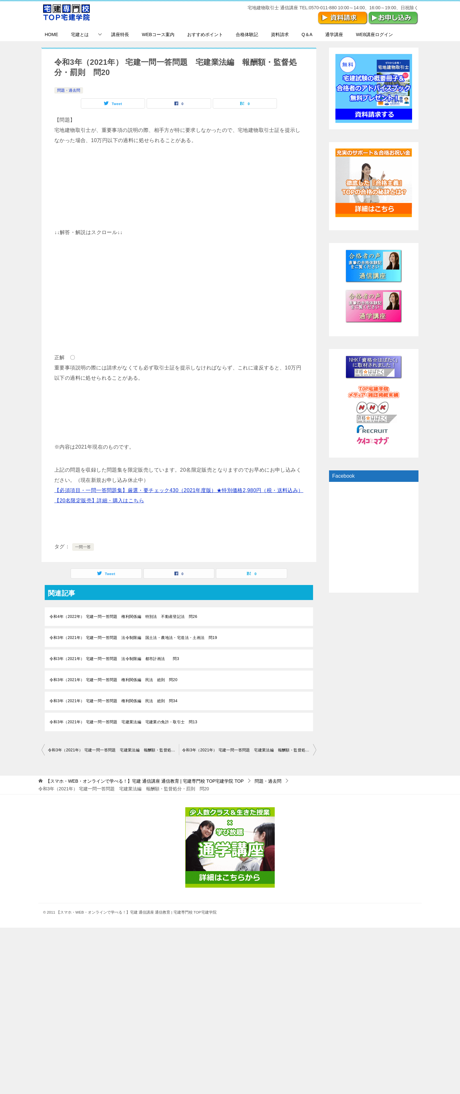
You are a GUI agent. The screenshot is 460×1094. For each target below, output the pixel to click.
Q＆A (307, 34)
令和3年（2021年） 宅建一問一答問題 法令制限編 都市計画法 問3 (114, 659)
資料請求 (280, 34)
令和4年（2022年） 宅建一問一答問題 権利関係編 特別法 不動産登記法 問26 (123, 616)
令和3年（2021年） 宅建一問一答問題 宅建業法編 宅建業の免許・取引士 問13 (123, 722)
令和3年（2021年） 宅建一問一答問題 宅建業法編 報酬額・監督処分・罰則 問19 (113, 750)
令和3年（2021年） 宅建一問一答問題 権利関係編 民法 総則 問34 (113, 701)
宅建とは (80, 34)
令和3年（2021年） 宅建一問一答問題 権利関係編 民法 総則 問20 (113, 680)
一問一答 (83, 547)
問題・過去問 (68, 90)
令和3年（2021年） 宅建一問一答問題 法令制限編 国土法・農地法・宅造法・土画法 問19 (133, 637)
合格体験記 (247, 34)
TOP (145, 781)
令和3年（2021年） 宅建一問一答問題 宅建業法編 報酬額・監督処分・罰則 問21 (249, 750)
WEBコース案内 (158, 34)
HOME (51, 34)
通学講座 (334, 34)
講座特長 (120, 34)
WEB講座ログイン (374, 34)
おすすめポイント (205, 34)
